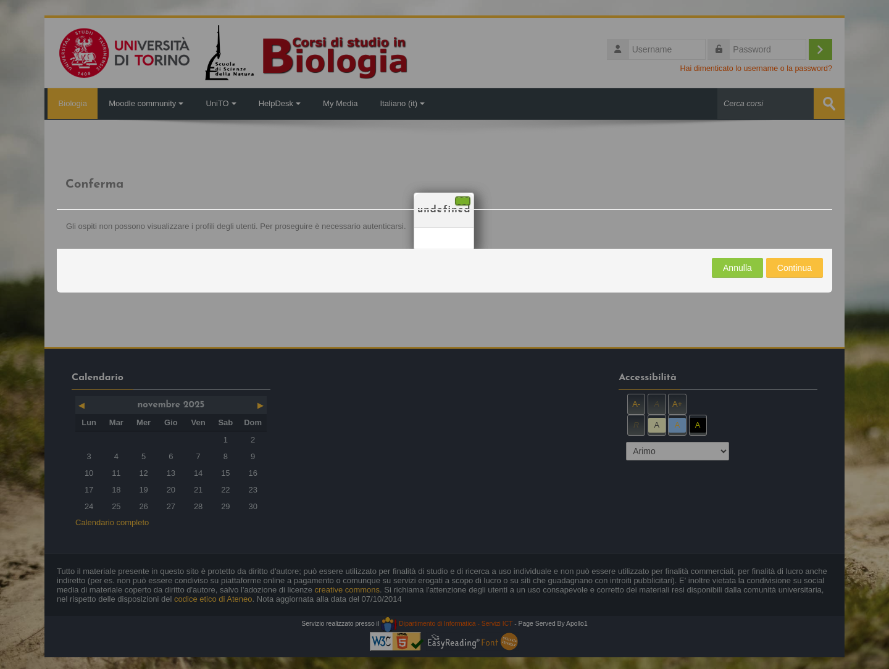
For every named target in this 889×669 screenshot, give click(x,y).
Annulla (737, 268)
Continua (794, 268)
